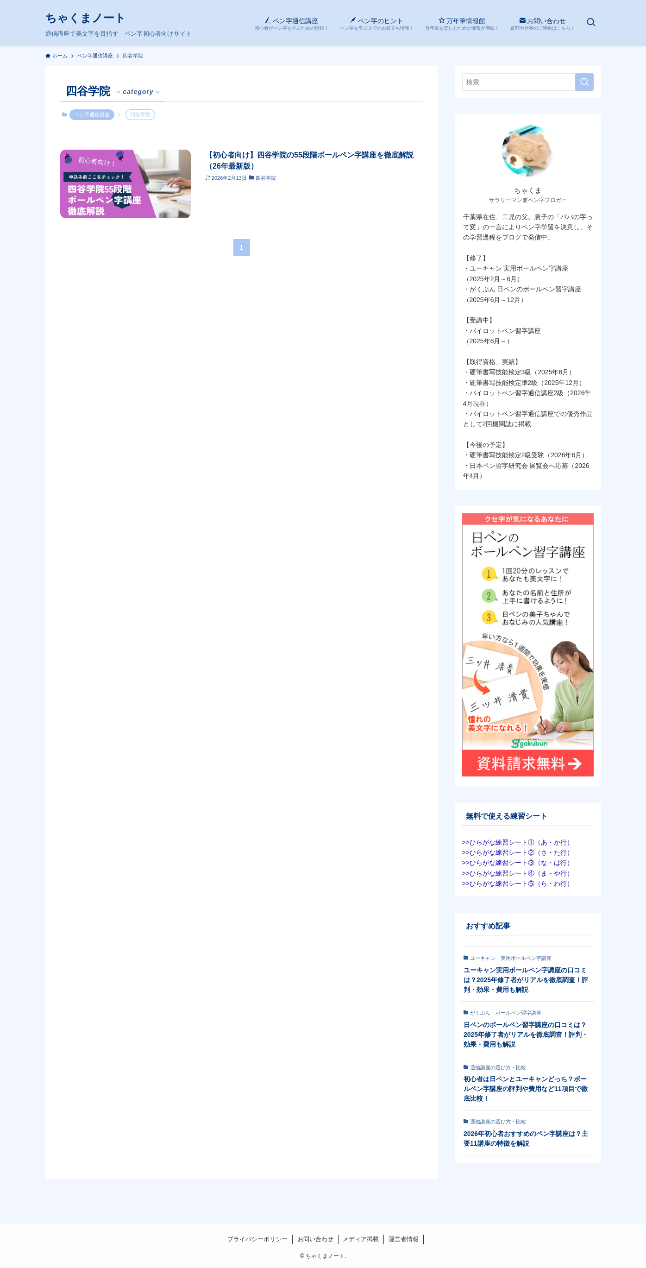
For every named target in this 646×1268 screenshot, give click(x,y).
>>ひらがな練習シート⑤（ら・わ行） (517, 883)
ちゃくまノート (85, 18)
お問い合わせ (315, 1239)
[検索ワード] (528, 82)
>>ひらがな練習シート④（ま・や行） (517, 873)
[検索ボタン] (591, 23)
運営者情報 (404, 1239)
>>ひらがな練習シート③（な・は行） (517, 862)
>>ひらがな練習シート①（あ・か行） (517, 842)
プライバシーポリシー (257, 1239)
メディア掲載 (361, 1239)
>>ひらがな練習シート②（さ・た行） (517, 852)
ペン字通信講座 (92, 114)
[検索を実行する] (584, 82)
